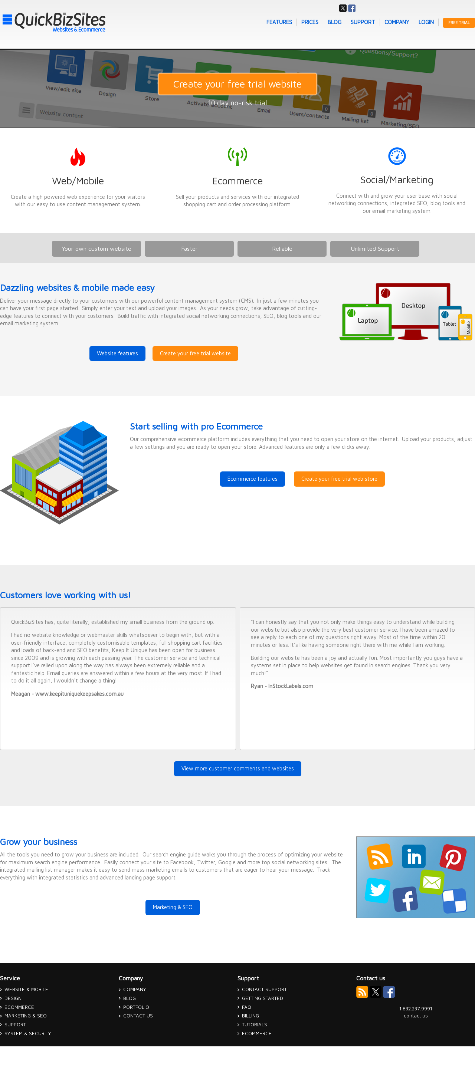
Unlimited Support (375, 248)
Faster (189, 248)
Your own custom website (96, 248)
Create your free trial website (237, 84)
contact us (416, 1016)
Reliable (282, 248)
